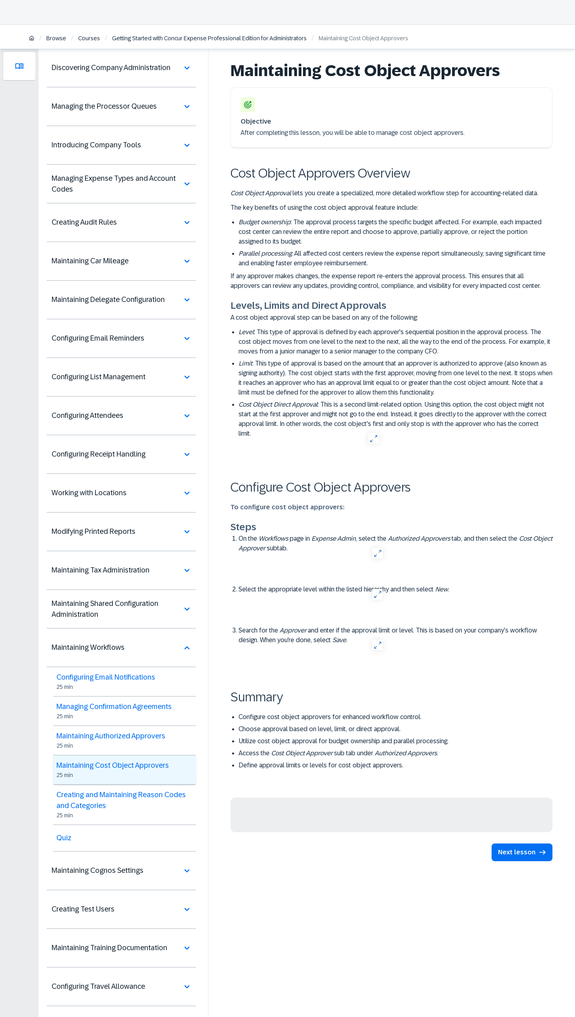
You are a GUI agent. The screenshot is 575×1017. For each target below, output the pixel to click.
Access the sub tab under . (338, 753)
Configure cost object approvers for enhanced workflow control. (330, 716)
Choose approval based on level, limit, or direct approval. (320, 729)
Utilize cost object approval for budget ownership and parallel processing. (343, 741)
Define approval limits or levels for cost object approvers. (321, 765)
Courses (89, 38)
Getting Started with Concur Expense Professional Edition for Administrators (209, 38)
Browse (56, 38)
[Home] (31, 38)
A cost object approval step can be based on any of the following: (324, 317)
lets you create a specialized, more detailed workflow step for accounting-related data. (384, 193)
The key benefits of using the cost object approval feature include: (324, 207)
